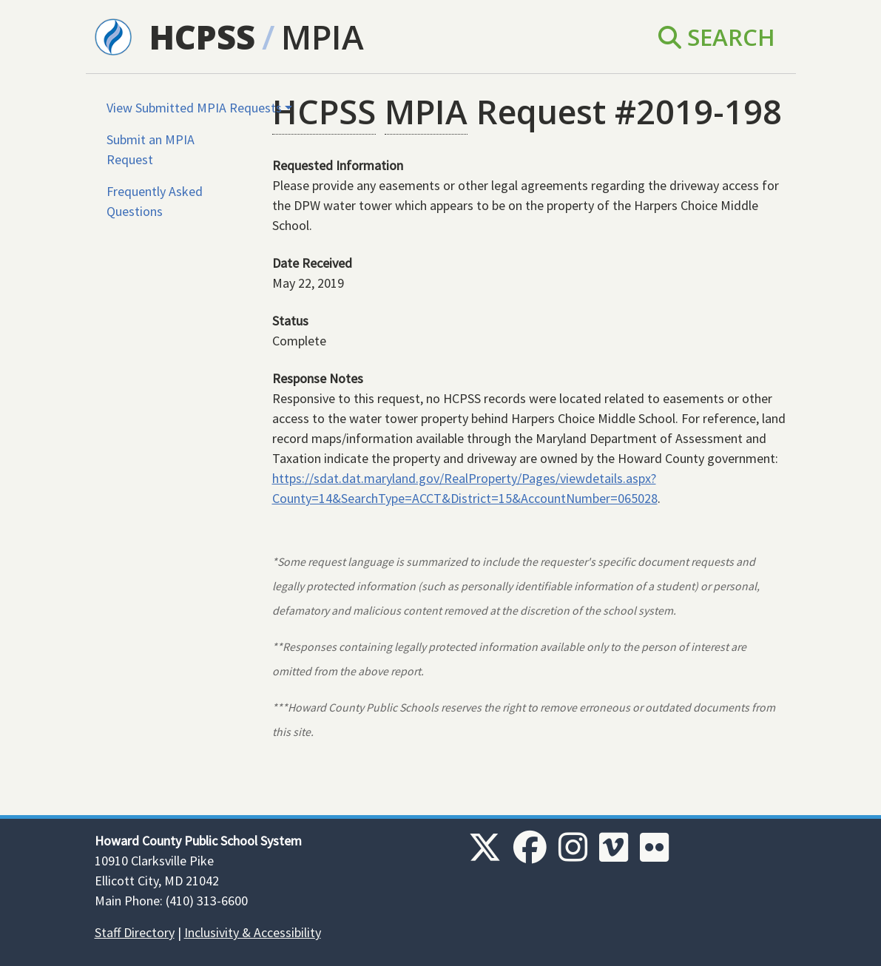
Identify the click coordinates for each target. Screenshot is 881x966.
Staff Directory (135, 932)
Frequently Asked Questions (155, 201)
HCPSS (202, 36)
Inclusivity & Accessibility (252, 932)
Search (716, 37)
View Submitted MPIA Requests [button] (194, 107)
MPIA (322, 36)
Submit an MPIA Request (151, 149)
